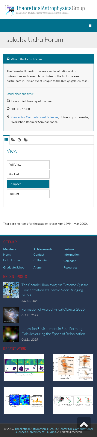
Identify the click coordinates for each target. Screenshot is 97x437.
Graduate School (14, 267)
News (7, 254)
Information (72, 254)
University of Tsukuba (41, 432)
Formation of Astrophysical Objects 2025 (53, 309)
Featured (70, 249)
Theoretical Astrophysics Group (36, 429)
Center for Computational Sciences (34, 117)
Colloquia (40, 260)
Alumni (38, 267)
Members (9, 249)
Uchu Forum (11, 260)
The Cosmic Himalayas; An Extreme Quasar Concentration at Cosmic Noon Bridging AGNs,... (54, 289)
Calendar (70, 261)
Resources (70, 267)
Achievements (42, 249)
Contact (38, 254)
